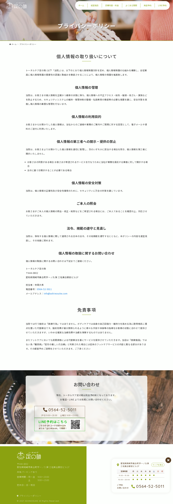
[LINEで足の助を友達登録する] (59, 424)
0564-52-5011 (44, 289)
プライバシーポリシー (30, 495)
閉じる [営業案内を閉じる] (168, 460)
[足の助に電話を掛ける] (59, 412)
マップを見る (157, 465)
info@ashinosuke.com (56, 293)
